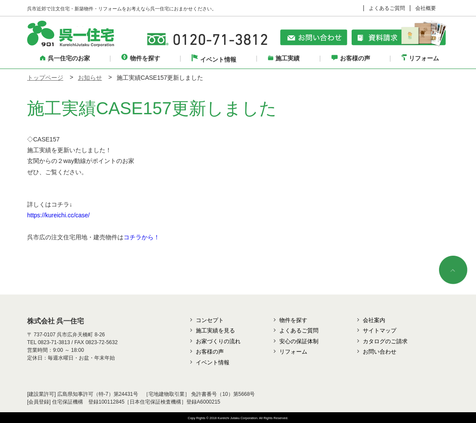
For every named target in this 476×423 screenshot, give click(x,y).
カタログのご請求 (385, 341)
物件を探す (140, 58)
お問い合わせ (379, 351)
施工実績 (284, 58)
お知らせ (90, 77)
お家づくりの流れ (218, 341)
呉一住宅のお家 (65, 58)
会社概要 (425, 8)
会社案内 (374, 320)
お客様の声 (350, 58)
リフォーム (420, 58)
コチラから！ (142, 237)
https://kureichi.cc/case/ (58, 215)
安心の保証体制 (298, 341)
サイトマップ (379, 330)
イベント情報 (214, 59)
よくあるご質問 (387, 8)
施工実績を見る (215, 330)
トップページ (45, 77)
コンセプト (210, 320)
